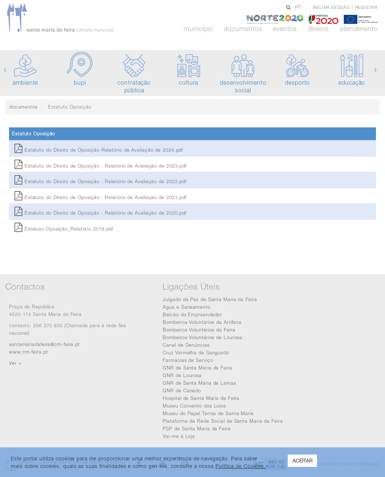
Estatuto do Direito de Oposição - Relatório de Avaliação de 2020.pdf (100, 213)
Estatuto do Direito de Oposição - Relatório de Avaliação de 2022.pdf (100, 181)
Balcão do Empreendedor (192, 314)
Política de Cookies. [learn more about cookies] (240, 466)
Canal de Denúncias (186, 345)
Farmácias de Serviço (188, 360)
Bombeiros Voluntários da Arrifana (202, 322)
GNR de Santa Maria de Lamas (199, 383)
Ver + (15, 363)
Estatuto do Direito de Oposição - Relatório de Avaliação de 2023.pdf (100, 166)
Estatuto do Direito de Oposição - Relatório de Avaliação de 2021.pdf (100, 197)
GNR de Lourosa (182, 375)
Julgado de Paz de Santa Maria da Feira (210, 299)
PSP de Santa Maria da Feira (196, 428)
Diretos (318, 29)
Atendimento (359, 29)
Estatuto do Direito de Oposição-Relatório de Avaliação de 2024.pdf (98, 150)
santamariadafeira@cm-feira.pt (44, 344)
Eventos (285, 29)
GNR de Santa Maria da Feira (197, 368)
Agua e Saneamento (186, 307)
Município (198, 29)
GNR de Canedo (182, 390)
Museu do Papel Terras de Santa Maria (208, 413)
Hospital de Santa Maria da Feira (201, 398)
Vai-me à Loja (179, 436)
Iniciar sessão (331, 7)
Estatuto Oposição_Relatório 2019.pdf (63, 229)
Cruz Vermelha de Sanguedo (196, 352)
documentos (23, 107)
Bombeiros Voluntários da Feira (199, 330)
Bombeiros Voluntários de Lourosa (202, 337)
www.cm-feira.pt (28, 352)
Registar (366, 7)
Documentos (243, 29)
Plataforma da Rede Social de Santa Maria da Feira (223, 421)
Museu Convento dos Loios (194, 406)
